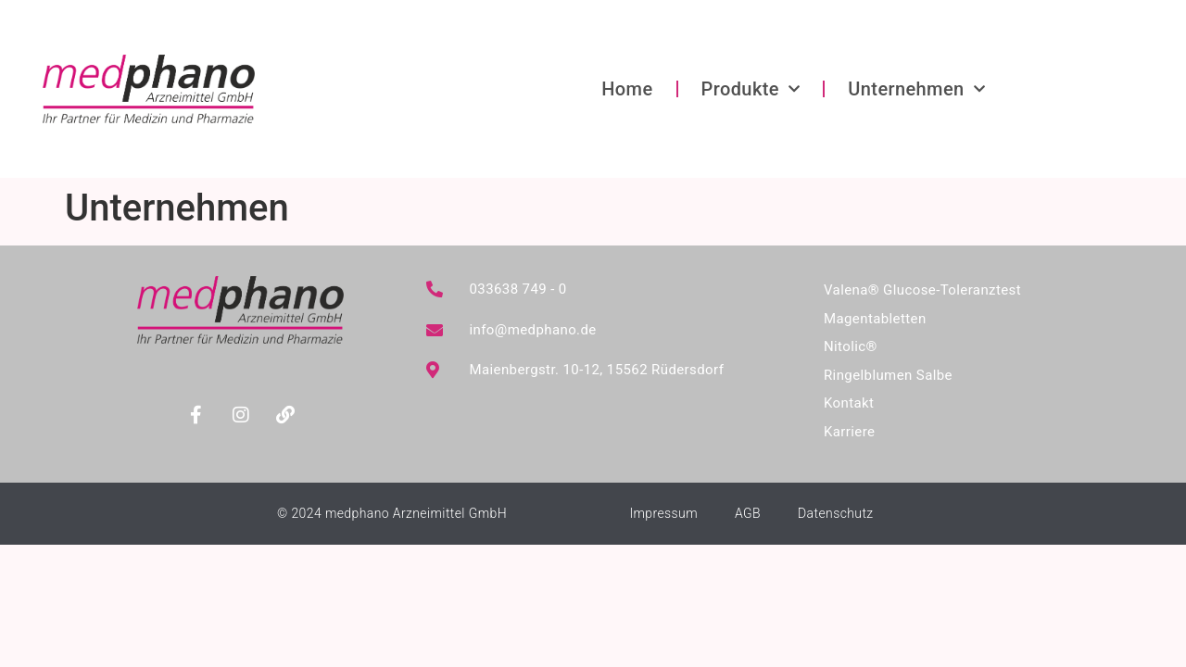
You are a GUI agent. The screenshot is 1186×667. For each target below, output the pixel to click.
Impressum (663, 513)
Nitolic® (850, 346)
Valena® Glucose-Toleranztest (922, 290)
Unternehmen (916, 89)
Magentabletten (875, 318)
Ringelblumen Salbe (888, 375)
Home (626, 89)
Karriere (849, 431)
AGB (748, 513)
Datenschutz (836, 513)
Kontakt (849, 403)
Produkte (751, 89)
